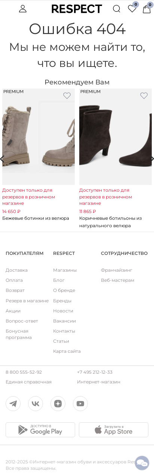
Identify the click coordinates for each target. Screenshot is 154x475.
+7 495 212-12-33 (95, 372)
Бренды (62, 300)
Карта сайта (67, 351)
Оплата (14, 280)
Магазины (65, 270)
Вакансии (64, 321)
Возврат (15, 290)
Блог (59, 280)
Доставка (17, 270)
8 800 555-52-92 (24, 372)
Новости (63, 311)
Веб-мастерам (117, 280)
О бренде (64, 290)
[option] (38, 155)
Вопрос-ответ (22, 321)
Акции (13, 311)
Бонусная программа (19, 334)
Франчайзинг (116, 270)
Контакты (64, 331)
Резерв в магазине (27, 300)
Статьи (61, 341)
